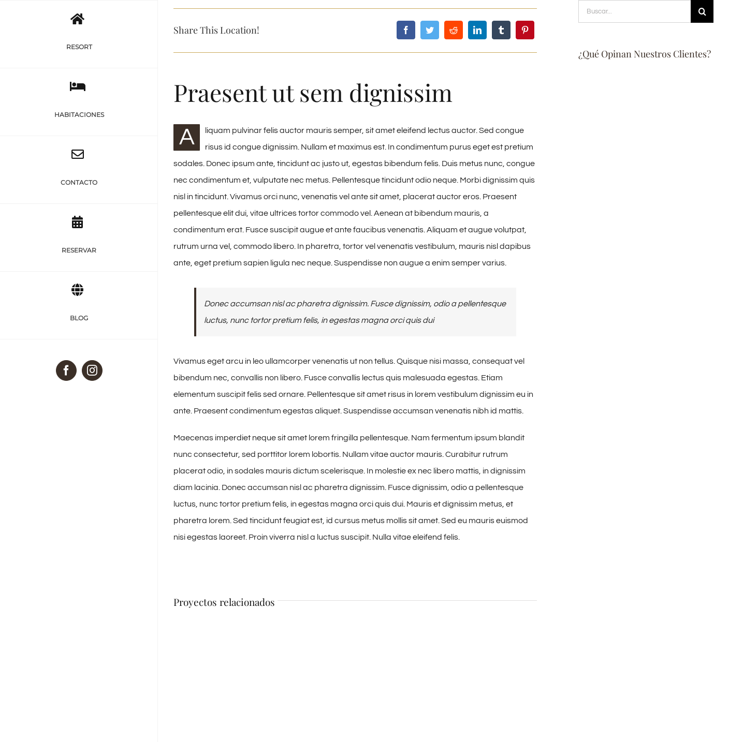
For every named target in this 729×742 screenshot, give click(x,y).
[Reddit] (453, 30)
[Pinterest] (525, 30)
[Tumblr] (501, 30)
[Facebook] (406, 30)
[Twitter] (430, 30)
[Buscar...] (634, 11)
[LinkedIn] (477, 30)
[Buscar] (702, 11)
